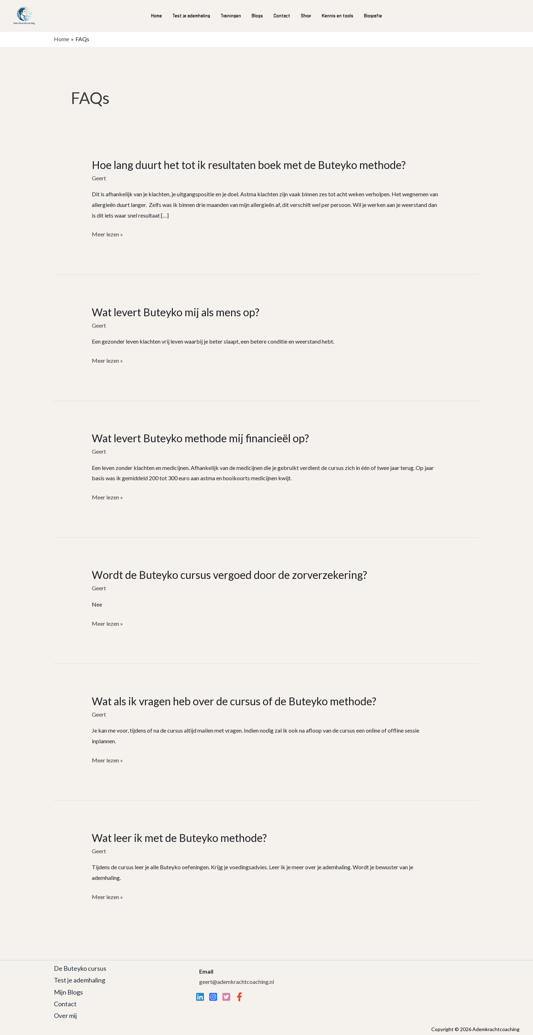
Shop (306, 15)
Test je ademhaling (191, 15)
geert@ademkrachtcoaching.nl (236, 981)
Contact (282, 15)
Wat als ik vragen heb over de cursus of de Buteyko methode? (234, 701)
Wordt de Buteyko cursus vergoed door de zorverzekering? (229, 574)
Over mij (65, 1015)
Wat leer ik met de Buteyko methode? (179, 837)
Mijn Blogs (68, 992)
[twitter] (226, 996)
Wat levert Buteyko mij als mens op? (175, 312)
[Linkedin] (200, 996)
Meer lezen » (107, 234)
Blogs (257, 15)
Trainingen (231, 15)
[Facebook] (239, 996)
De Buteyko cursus (80, 968)
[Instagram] (213, 996)
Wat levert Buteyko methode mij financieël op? (200, 438)
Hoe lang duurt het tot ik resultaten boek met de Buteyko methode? (249, 164)
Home (156, 15)
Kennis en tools (337, 15)
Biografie (373, 15)
